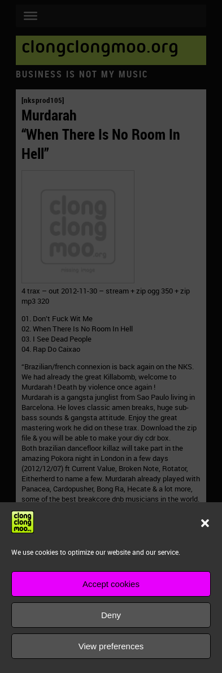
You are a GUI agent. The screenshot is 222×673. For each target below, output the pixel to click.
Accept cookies (111, 584)
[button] (205, 523)
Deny (111, 615)
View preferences (111, 646)
